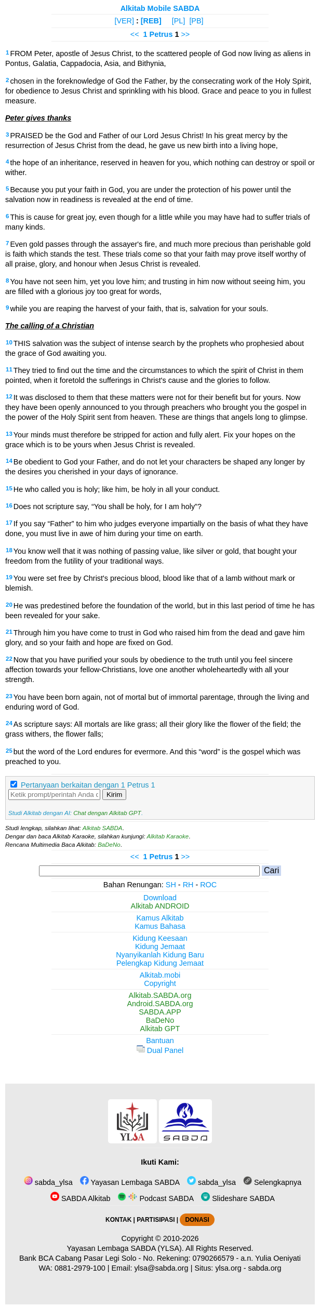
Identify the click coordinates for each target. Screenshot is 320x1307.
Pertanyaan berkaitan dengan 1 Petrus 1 (88, 785)
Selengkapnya (272, 1182)
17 (9, 522)
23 (9, 696)
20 (9, 605)
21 (9, 632)
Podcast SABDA (155, 1198)
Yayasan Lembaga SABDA (130, 1182)
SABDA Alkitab (80, 1198)
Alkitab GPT (160, 1028)
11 (9, 369)
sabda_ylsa (48, 1182)
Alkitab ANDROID (160, 906)
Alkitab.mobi (160, 975)
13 (9, 434)
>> (185, 34)
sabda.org (265, 1268)
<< (134, 34)
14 (9, 461)
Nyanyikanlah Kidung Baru (160, 955)
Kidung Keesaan (160, 938)
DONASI (197, 1219)
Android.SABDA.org (160, 1003)
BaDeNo (109, 845)
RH (188, 885)
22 (9, 659)
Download (160, 897)
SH (171, 885)
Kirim (114, 794)
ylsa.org (228, 1268)
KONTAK (118, 1219)
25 (9, 751)
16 (9, 505)
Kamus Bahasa (160, 926)
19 (9, 577)
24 (9, 723)
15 (9, 488)
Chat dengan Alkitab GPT (107, 813)
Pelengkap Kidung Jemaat (160, 963)
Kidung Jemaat (160, 946)
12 (9, 396)
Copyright (160, 983)
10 (9, 342)
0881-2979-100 (80, 1268)
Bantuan (160, 1040)
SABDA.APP (160, 1012)
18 (9, 550)
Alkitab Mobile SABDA (160, 8)
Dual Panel (160, 1050)
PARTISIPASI (156, 1219)
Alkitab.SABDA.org (160, 995)
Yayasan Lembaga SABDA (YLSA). (125, 1248)
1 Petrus (158, 34)
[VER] (124, 21)
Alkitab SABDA (103, 828)
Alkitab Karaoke (168, 836)
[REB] (151, 21)
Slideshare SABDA (238, 1198)
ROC (208, 885)
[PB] (196, 21)
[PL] (178, 21)
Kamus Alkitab (159, 918)
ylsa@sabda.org (161, 1268)
